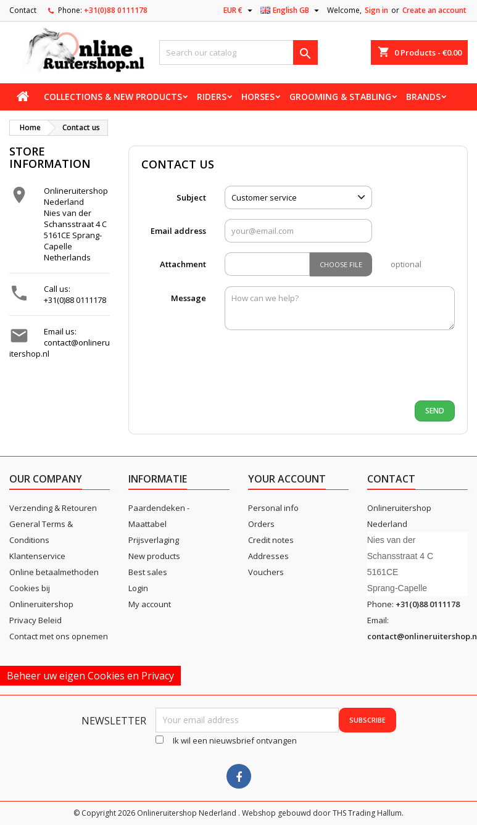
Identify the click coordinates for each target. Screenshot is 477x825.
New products (154, 556)
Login (138, 588)
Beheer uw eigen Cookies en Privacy (90, 675)
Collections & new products (113, 96)
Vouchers (266, 572)
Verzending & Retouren (53, 507)
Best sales (147, 572)
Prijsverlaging (153, 539)
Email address (178, 230)
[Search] (238, 52)
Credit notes (271, 539)
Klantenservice (37, 556)
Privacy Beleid (35, 620)
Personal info (273, 507)
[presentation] (315, 366)
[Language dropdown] (291, 10)
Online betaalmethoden (54, 572)
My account (149, 604)
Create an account (434, 10)
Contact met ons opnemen (58, 636)
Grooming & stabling (340, 96)
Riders (211, 96)
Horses (258, 96)
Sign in (376, 10)
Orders (261, 523)
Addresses (268, 556)
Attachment (183, 264)
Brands (423, 96)
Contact (22, 10)
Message (188, 298)
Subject (191, 197)
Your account (287, 479)
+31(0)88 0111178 (115, 10)
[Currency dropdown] (239, 10)
